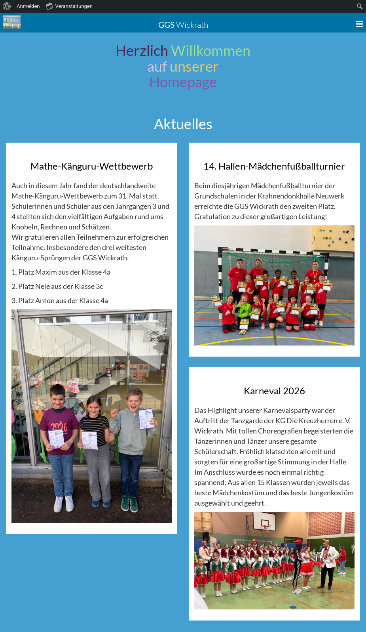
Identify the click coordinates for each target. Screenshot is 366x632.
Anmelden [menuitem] (28, 6)
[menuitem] (7, 6)
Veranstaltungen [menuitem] (69, 6)
